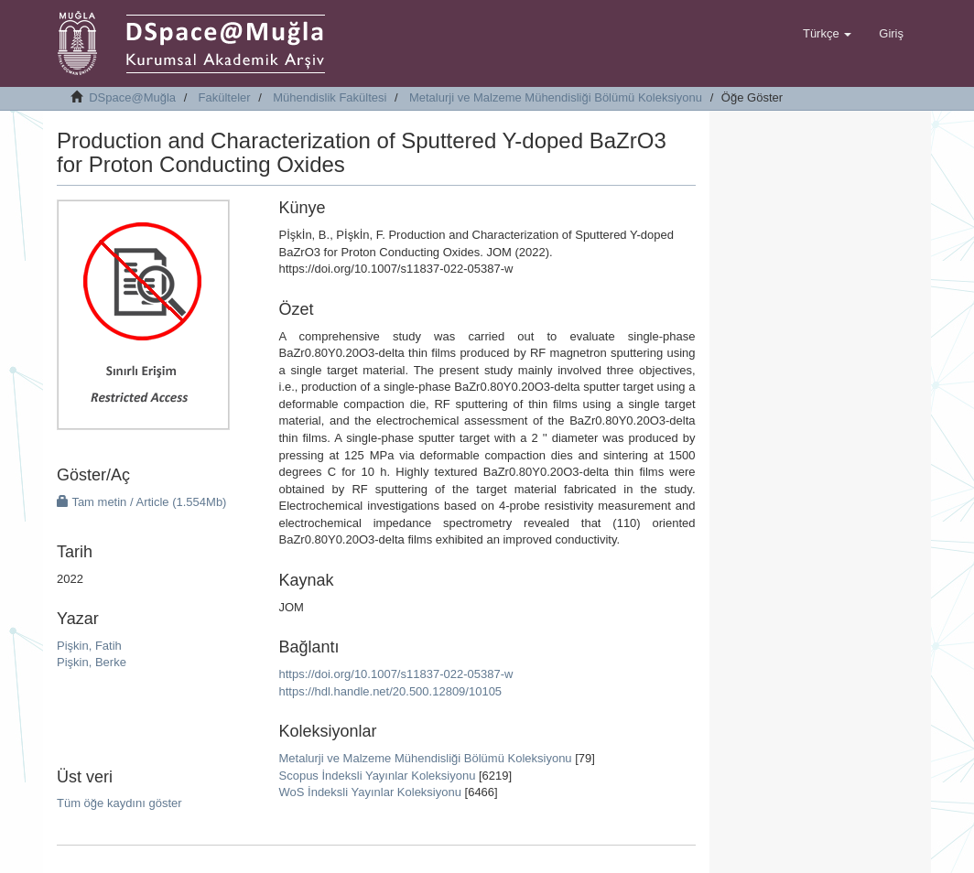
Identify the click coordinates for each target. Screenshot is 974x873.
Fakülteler (225, 97)
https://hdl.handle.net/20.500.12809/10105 (391, 691)
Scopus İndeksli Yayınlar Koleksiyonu (377, 775)
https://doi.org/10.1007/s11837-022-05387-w (396, 674)
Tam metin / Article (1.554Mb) (141, 502)
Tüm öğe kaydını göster (119, 803)
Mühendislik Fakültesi (329, 97)
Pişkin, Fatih (89, 645)
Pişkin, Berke (91, 662)
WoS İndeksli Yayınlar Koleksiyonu (370, 792)
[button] (827, 34)
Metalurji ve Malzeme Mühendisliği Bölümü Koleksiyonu (555, 97)
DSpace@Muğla (132, 97)
